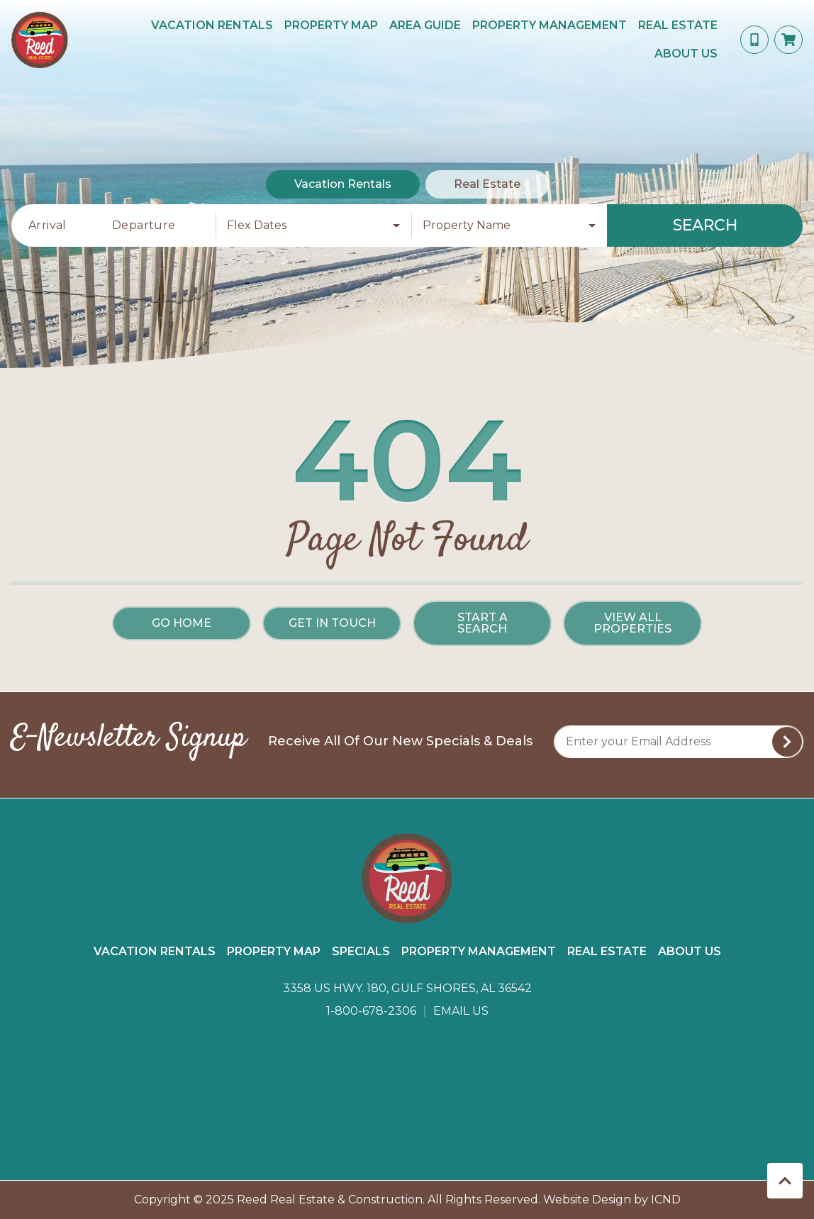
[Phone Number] (754, 40)
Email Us (461, 1011)
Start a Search (482, 623)
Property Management (549, 25)
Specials (361, 951)
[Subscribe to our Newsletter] (678, 741)
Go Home (181, 623)
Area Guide (425, 25)
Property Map (331, 25)
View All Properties (632, 623)
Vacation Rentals (212, 25)
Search (705, 225)
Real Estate (678, 25)
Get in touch (332, 623)
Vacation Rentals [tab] (342, 184)
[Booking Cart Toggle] (788, 40)
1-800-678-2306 (371, 1011)
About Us (686, 53)
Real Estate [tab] (487, 184)
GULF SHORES (407, 1093)
